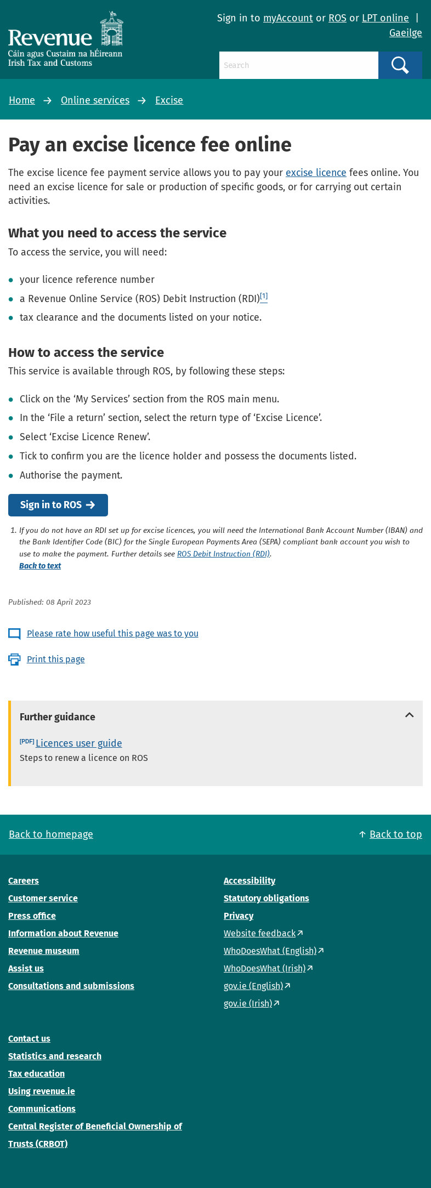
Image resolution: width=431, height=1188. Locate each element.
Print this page (56, 659)
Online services (95, 100)
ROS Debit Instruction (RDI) (223, 554)
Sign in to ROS (51, 505)
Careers (23, 881)
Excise (169, 100)
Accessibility (249, 881)
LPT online (385, 18)
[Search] (298, 65)
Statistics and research (54, 1056)
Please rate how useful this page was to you (113, 633)
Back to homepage (51, 834)
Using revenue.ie (41, 1091)
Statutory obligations (266, 898)
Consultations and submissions (71, 986)
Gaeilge (405, 33)
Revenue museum (44, 951)
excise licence (316, 173)
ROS (337, 18)
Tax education (36, 1073)
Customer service (43, 898)
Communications (42, 1109)
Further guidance (57, 717)
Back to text (40, 566)
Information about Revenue (63, 933)
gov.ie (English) (253, 986)
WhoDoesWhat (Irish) (264, 968)
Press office (32, 916)
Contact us (29, 1038)
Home (22, 100)
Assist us (26, 968)
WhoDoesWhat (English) (270, 951)
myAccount (288, 18)
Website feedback (260, 933)
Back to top (396, 834)
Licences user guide (79, 743)
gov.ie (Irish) (248, 1003)
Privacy (238, 916)
